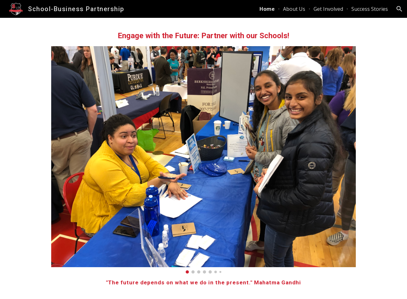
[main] (203, 35)
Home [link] (267, 8)
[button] (399, 9)
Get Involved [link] (328, 8)
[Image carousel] (203, 159)
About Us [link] (294, 8)
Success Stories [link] (369, 8)
